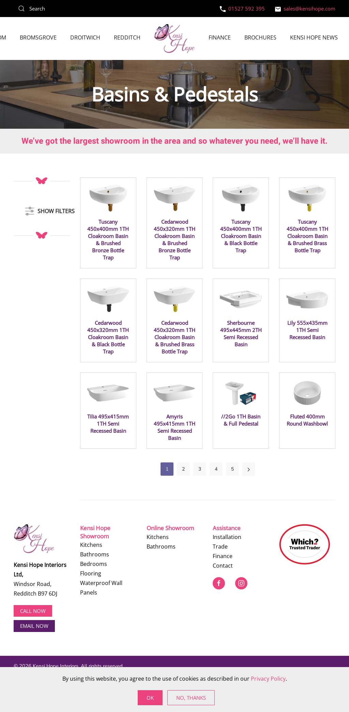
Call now (33, 610)
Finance (220, 37)
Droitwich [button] (85, 37)
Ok (150, 697)
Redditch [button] (127, 37)
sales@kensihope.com (305, 8)
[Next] (248, 469)
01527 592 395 (242, 8)
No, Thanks (191, 697)
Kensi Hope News (314, 37)
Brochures (260, 37)
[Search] (65, 8)
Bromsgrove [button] (38, 37)
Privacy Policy (268, 678)
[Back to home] (174, 38)
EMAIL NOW (34, 625)
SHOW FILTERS (50, 208)
